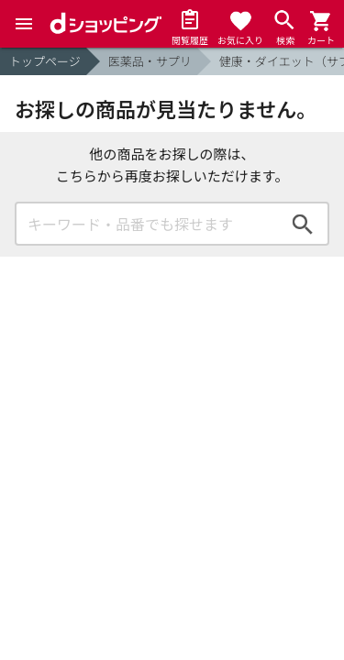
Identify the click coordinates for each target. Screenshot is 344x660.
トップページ (45, 61)
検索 (302, 223)
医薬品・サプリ (150, 61)
